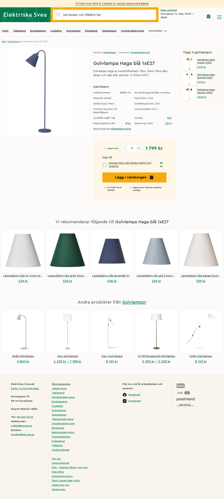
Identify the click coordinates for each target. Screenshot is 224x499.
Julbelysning (59, 388)
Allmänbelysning (121, 129)
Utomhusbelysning (132, 31)
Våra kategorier (61, 384)
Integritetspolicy (62, 476)
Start (5, 31)
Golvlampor (73, 31)
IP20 (128, 123)
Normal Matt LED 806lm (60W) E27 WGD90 (130, 165)
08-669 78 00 (25, 417)
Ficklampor (58, 441)
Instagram (134, 401)
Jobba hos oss (60, 485)
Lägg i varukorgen (134, 177)
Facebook (134, 394)
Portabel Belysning (63, 397)
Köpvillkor (58, 472)
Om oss (56, 458)
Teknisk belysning (62, 419)
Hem (4, 42)
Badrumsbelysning (63, 432)
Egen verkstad (169, 10)
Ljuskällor (56, 31)
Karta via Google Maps (25, 388)
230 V (168, 123)
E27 (169, 118)
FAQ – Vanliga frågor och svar (70, 467)
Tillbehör (57, 445)
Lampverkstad (60, 463)
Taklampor (19, 31)
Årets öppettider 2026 (66, 480)
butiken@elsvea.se (22, 434)
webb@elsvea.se (21, 426)
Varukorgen (58, 489)
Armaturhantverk (140, 52)
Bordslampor (38, 31)
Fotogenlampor (61, 437)
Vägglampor (109, 31)
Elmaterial (91, 31)
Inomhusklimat (61, 450)
